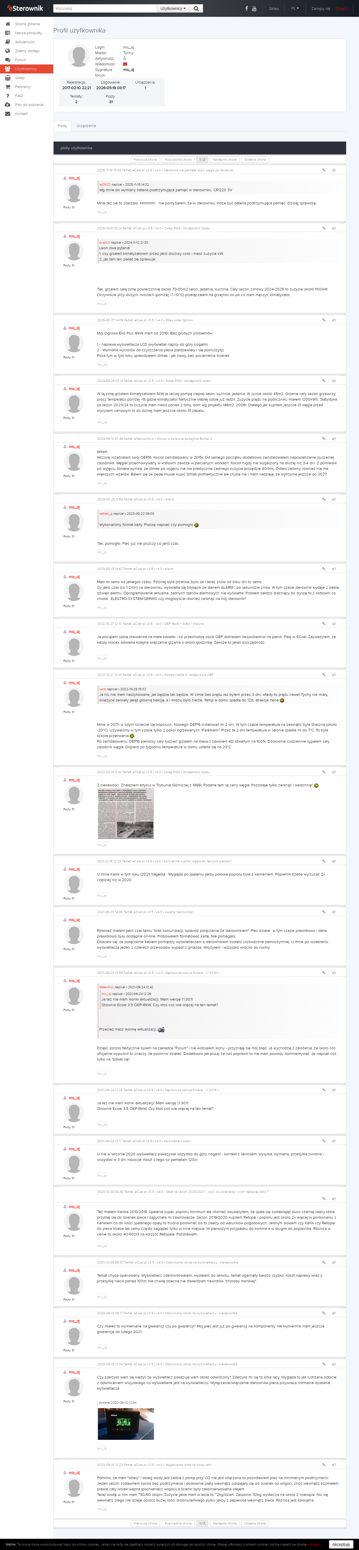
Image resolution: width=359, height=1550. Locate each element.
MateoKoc (106, 987)
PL (295, 8)
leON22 (105, 184)
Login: (100, 47)
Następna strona (224, 159)
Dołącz (341, 8)
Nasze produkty (23, 33)
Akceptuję (341, 1544)
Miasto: (101, 53)
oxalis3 (104, 242)
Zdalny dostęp (22, 51)
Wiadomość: (105, 64)
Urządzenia (86, 125)
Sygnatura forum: (103, 72)
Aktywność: (104, 58)
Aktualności (19, 42)
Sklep (274, 8)
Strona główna (22, 24)
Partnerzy (17, 86)
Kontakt (16, 113)
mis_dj (74, 178)
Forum (15, 60)
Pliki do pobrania (23, 104)
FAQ (13, 95)
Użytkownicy (173, 8)
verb (102, 689)
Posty (62, 125)
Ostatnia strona (255, 159)
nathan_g (105, 513)
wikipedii (314, 1544)
